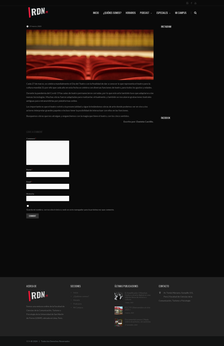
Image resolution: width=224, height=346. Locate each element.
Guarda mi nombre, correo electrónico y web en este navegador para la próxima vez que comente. (70, 210)
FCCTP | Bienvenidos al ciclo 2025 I (137, 308)
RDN (28, 341)
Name (29, 169)
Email (29, 182)
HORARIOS (131, 13)
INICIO (96, 13)
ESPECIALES (164, 13)
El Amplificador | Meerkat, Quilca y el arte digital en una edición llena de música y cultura (137, 296)
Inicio (75, 292)
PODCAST (146, 13)
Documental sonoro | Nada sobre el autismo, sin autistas (138, 320)
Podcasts (77, 304)
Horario (76, 300)
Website (30, 194)
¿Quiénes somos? (81, 296)
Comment (31, 138)
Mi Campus (180, 13)
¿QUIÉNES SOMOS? (112, 13)
